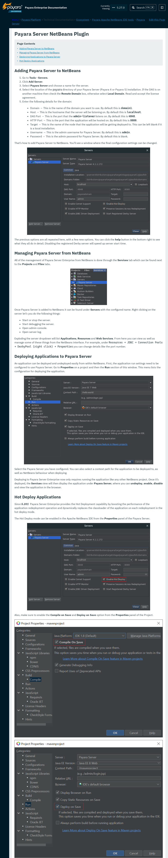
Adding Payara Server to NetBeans (80, 48)
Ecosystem (126, 34)
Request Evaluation (18, 852)
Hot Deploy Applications (75, 60)
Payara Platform (12, 32)
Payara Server (99, 38)
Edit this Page (157, 34)
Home (58, 34)
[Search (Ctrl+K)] (143, 7)
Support (42, 852)
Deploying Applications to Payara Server (83, 56)
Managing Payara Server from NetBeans (83, 52)
